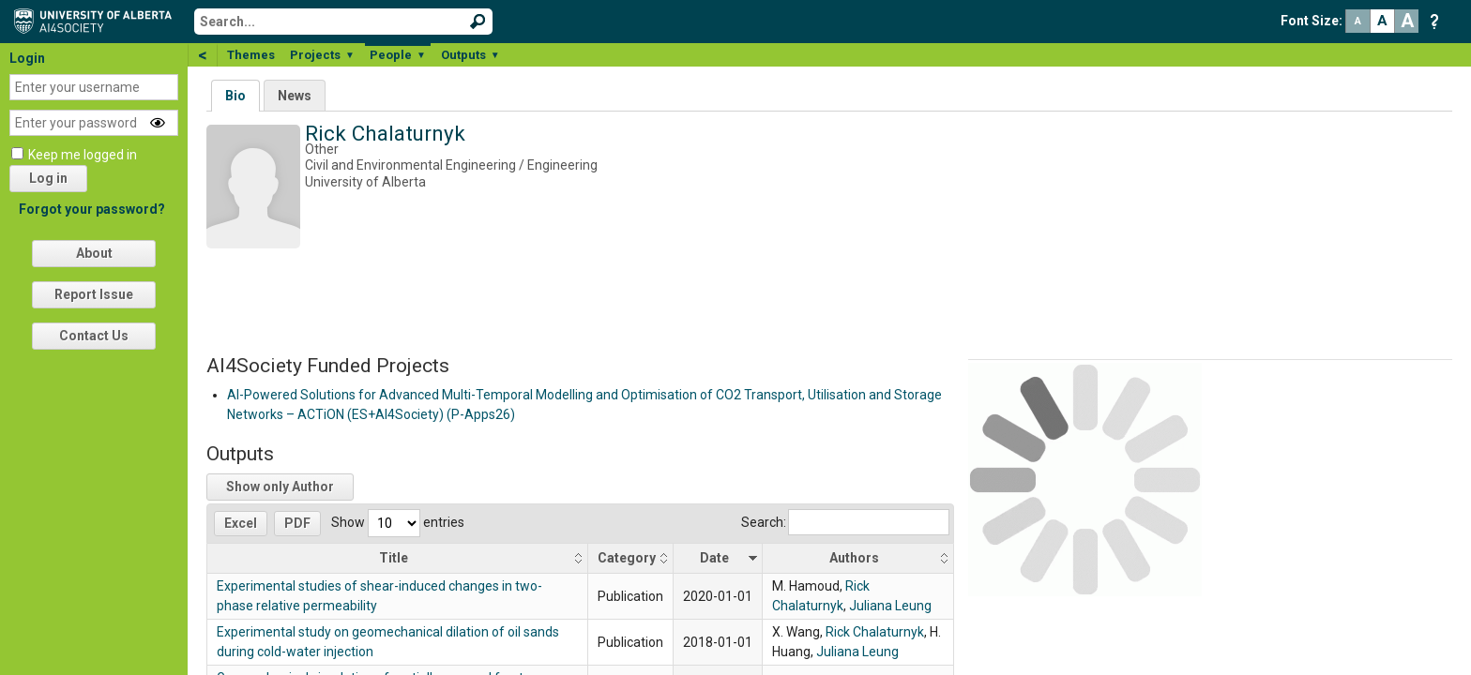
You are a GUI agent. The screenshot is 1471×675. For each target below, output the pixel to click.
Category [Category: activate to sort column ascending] (627, 557)
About (94, 253)
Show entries (397, 522)
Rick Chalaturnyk (875, 631)
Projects (322, 55)
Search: (845, 522)
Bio (235, 95)
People (398, 55)
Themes (251, 55)
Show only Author (280, 486)
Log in (48, 178)
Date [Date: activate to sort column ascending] (714, 557)
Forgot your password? (92, 209)
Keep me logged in (82, 154)
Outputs (470, 55)
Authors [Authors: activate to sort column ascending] (854, 557)
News (294, 95)
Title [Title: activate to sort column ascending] (393, 557)
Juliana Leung (890, 605)
